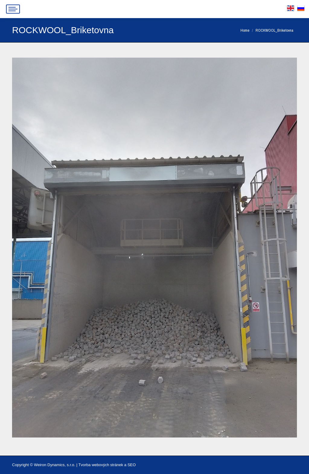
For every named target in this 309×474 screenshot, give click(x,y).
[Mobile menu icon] (13, 9)
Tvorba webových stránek (100, 465)
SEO (131, 465)
